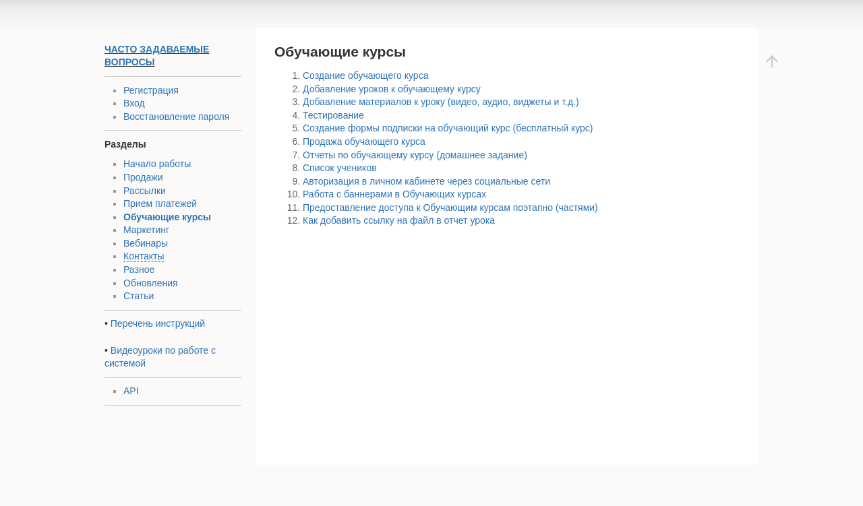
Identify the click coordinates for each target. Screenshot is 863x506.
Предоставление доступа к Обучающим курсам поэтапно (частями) (450, 207)
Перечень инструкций (158, 323)
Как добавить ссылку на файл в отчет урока (399, 220)
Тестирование (333, 115)
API (131, 390)
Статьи (138, 295)
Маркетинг (146, 229)
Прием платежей (160, 203)
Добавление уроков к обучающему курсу (392, 89)
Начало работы (157, 163)
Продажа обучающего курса (364, 141)
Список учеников (340, 167)
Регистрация (151, 90)
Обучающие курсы (167, 217)
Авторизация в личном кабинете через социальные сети (426, 181)
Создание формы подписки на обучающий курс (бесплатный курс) (448, 128)
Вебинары (145, 243)
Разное (138, 269)
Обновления (150, 283)
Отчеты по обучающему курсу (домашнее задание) (415, 155)
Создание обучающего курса (365, 75)
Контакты (143, 256)
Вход (134, 103)
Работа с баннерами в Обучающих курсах (394, 194)
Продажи (142, 177)
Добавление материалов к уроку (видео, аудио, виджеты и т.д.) (441, 101)
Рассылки (144, 190)
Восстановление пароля (176, 116)
